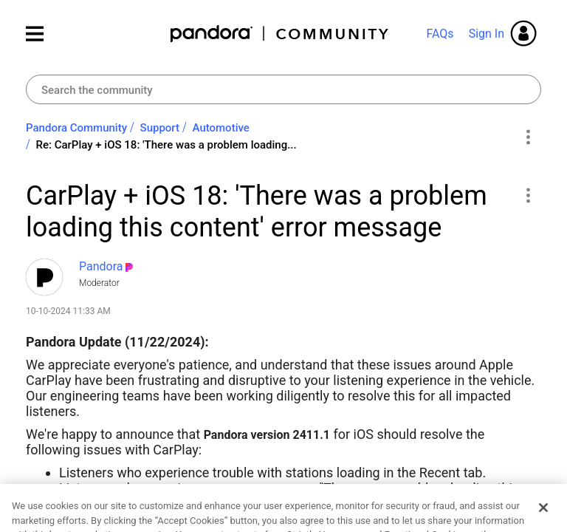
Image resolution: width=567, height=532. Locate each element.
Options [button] (527, 137)
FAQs (439, 34)
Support (159, 127)
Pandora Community (280, 33)
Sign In (486, 34)
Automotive (221, 127)
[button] (527, 195)
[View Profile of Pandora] (101, 266)
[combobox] (283, 89)
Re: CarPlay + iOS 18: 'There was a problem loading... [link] (166, 144)
